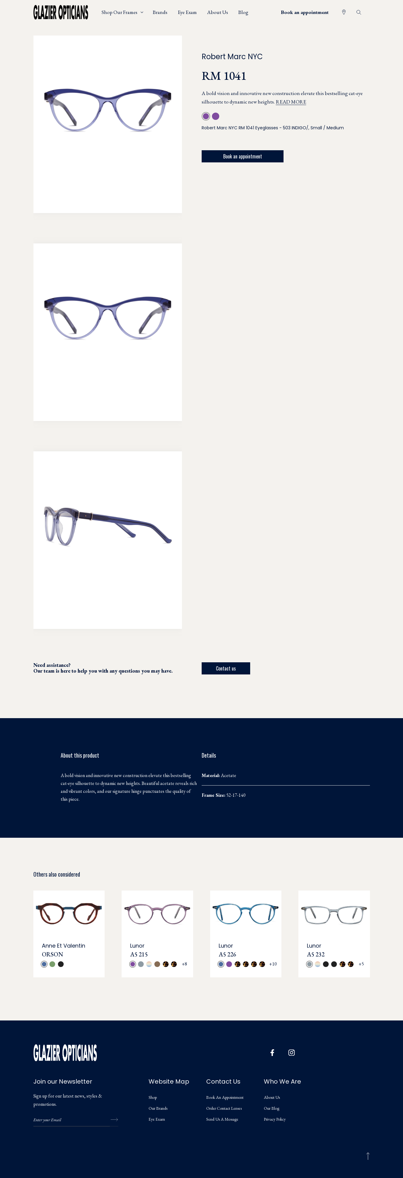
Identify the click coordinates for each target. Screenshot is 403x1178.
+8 (184, 964)
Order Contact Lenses (224, 1108)
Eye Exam (157, 1119)
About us (272, 1097)
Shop (153, 1097)
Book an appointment (305, 12)
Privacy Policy (275, 1119)
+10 (273, 964)
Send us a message (222, 1119)
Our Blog (271, 1108)
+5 (361, 964)
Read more (291, 101)
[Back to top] (368, 1156)
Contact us (226, 668)
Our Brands (158, 1108)
